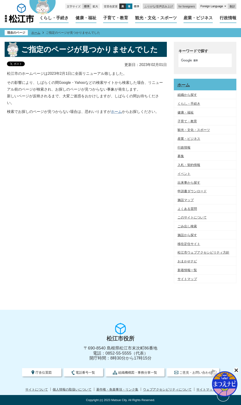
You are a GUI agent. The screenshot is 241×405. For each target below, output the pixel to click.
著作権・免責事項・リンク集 (117, 389)
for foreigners (186, 6)
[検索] (200, 60)
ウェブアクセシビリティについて (167, 389)
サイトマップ (206, 389)
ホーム (35, 32)
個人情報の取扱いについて (72, 389)
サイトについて (36, 389)
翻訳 (232, 6)
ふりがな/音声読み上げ (158, 6)
